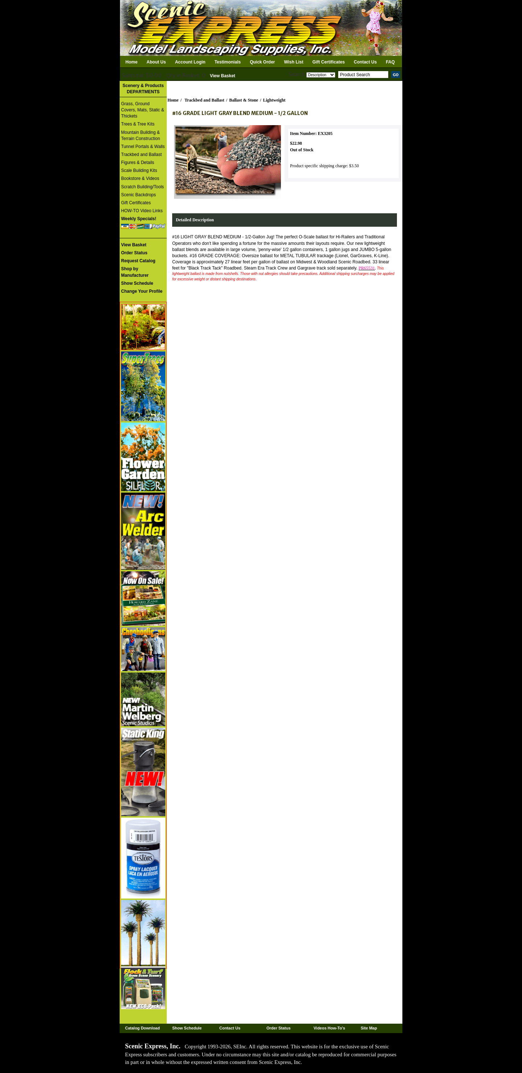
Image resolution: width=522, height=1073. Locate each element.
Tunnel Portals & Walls (143, 146)
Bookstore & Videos (140, 178)
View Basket (222, 75)
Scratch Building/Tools (142, 186)
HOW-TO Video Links (142, 210)
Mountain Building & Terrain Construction (140, 135)
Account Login (190, 62)
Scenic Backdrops (138, 194)
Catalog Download (142, 1028)
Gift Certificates (328, 62)
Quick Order (262, 62)
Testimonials (228, 62)
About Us (156, 62)
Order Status (278, 1028)
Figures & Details (137, 162)
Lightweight (274, 100)
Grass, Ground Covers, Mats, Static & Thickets (142, 110)
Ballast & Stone (243, 100)
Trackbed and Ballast (141, 154)
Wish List (293, 62)
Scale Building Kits (139, 170)
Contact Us (365, 62)
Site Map (369, 1028)
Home (131, 62)
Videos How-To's (329, 1028)
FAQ (390, 62)
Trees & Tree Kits (137, 124)
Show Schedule (187, 1028)
